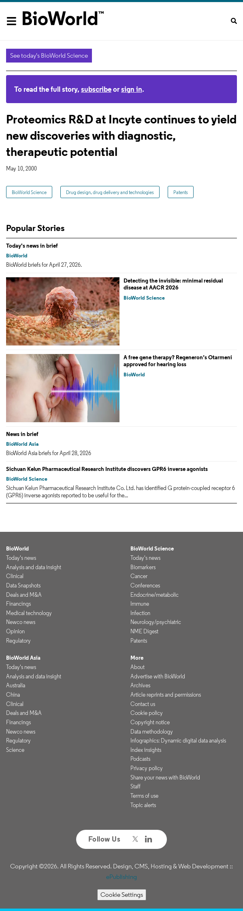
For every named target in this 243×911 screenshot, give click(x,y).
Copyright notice (150, 722)
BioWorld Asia (22, 443)
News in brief (22, 434)
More (136, 657)
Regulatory (18, 640)
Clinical (14, 576)
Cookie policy (146, 713)
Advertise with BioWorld (157, 676)
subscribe (96, 89)
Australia (15, 685)
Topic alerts (143, 805)
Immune (139, 603)
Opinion (15, 631)
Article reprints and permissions (165, 694)
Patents (180, 192)
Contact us (142, 704)
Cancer (138, 576)
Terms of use (144, 795)
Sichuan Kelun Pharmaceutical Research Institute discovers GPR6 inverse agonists (107, 469)
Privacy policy (146, 768)
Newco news (20, 622)
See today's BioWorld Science (49, 55)
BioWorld (17, 255)
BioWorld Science (29, 192)
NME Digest (144, 631)
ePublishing (121, 877)
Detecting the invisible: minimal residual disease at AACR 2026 (173, 284)
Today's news (21, 557)
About (137, 667)
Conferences (145, 585)
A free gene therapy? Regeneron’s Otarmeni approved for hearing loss (178, 361)
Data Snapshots (23, 585)
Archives (140, 685)
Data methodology (151, 731)
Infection (140, 613)
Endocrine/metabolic (154, 594)
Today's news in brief (32, 245)
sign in (131, 89)
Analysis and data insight (33, 567)
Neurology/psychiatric (155, 622)
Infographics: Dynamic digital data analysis (178, 740)
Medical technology (29, 613)
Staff (135, 786)
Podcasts (140, 758)
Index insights (145, 749)
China (13, 694)
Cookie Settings (121, 894)
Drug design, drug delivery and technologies (110, 192)
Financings (18, 603)
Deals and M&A (24, 594)
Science (15, 749)
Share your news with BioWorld (165, 777)
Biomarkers (143, 567)
